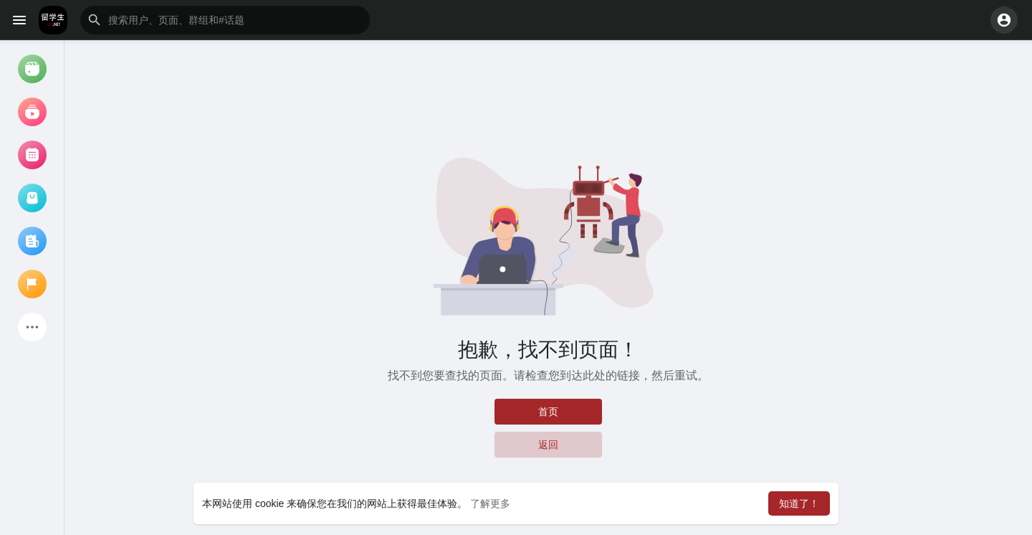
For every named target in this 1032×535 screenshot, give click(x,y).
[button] (225, 20)
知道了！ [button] (799, 503)
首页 (548, 411)
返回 (548, 444)
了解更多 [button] (490, 503)
